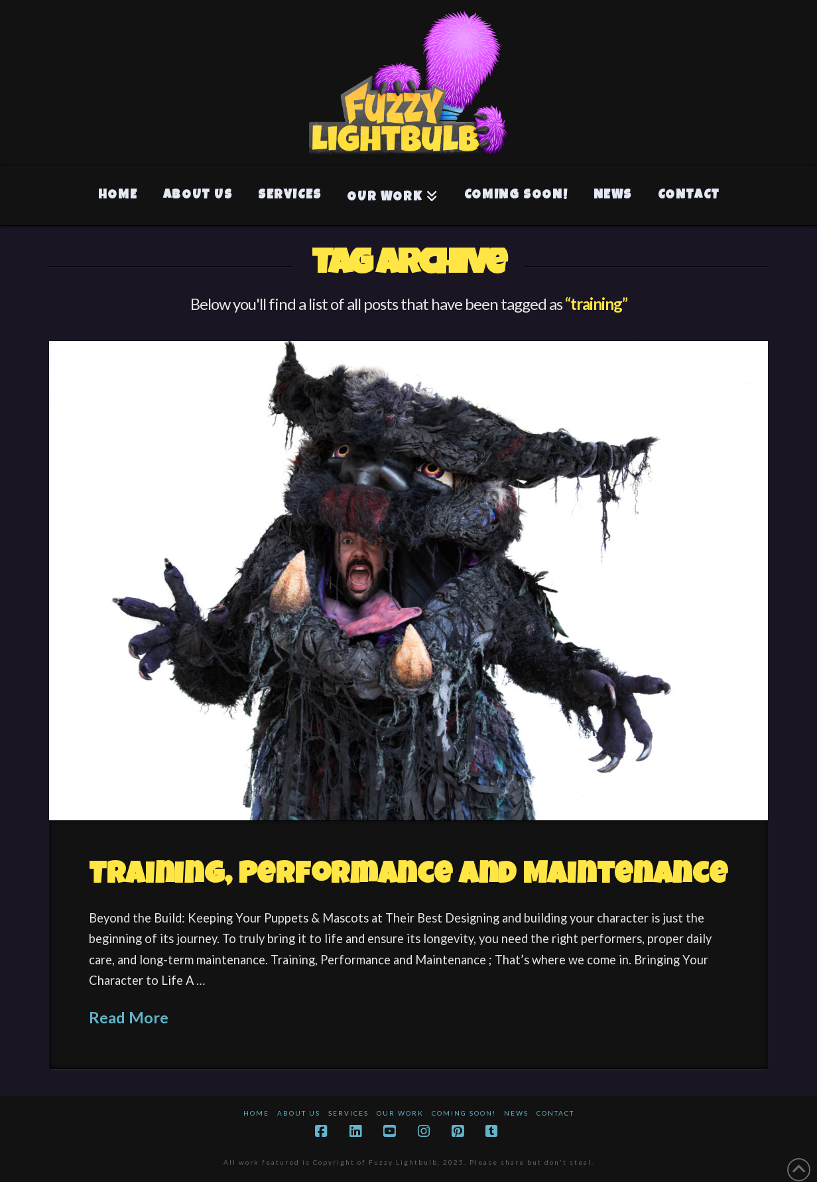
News (516, 1113)
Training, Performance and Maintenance (408, 876)
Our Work (400, 1113)
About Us (298, 1113)
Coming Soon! (464, 1113)
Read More (128, 1017)
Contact (555, 1113)
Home (256, 1113)
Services (348, 1113)
